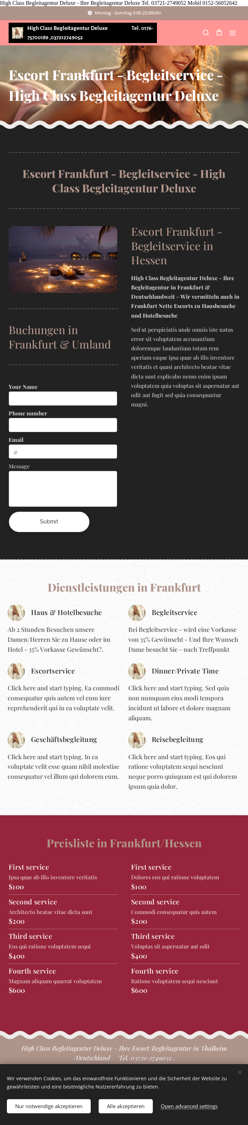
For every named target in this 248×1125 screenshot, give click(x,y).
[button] (205, 32)
